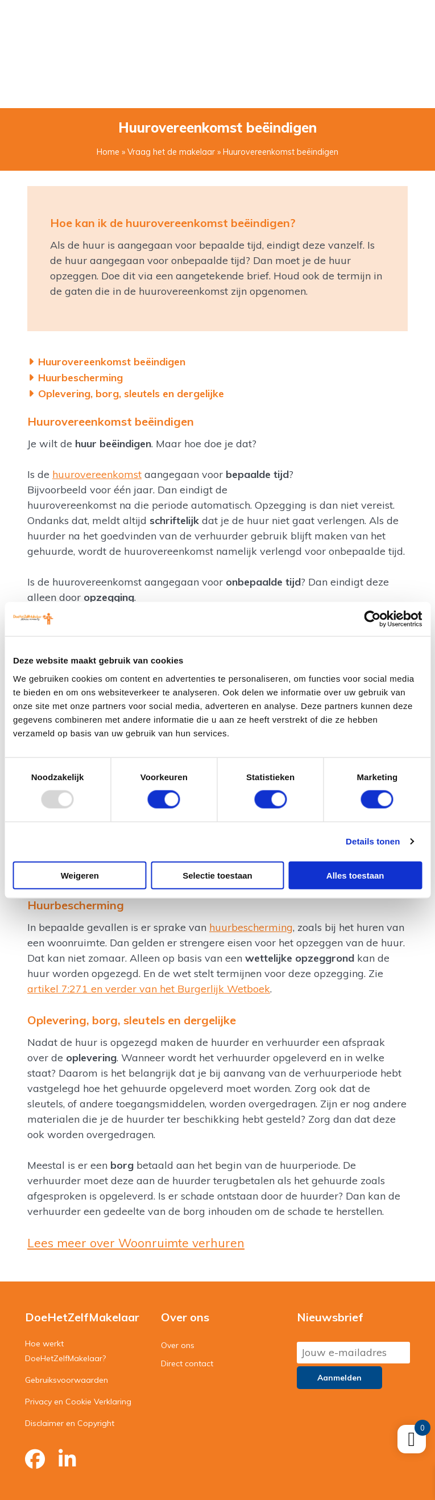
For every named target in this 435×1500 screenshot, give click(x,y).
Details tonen (373, 841)
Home (108, 152)
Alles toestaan (355, 875)
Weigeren (80, 875)
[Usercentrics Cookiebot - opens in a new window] (372, 619)
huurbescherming (251, 927)
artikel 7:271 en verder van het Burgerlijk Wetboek (148, 988)
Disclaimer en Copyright (69, 1423)
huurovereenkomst (97, 474)
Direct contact (187, 1363)
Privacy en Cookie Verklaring (78, 1401)
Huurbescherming (81, 377)
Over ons (177, 1345)
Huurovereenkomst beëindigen (112, 361)
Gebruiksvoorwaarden (66, 1380)
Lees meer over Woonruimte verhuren (136, 1242)
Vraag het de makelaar (171, 152)
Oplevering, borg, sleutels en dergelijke (131, 393)
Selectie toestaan (217, 875)
